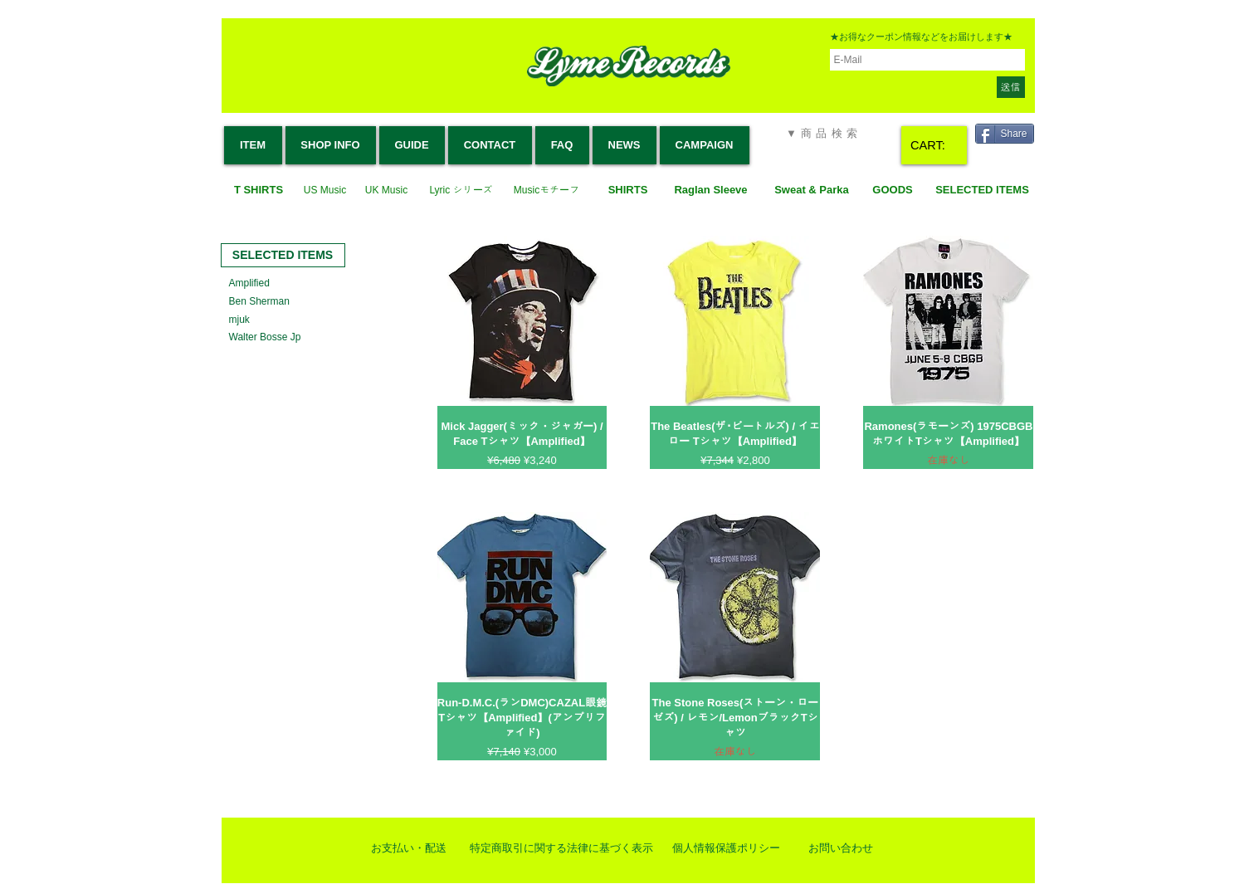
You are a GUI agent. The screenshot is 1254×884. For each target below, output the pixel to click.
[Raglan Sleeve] (711, 190)
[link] (935, 146)
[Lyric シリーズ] (461, 190)
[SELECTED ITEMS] (982, 190)
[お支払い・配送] (409, 848)
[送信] (1011, 87)
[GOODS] (893, 190)
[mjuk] (239, 320)
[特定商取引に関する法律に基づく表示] (561, 848)
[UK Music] (386, 190)
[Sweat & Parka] (812, 190)
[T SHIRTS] (259, 190)
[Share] (1004, 134)
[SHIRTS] (628, 190)
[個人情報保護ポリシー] (726, 848)
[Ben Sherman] (261, 302)
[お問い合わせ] (841, 848)
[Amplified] (252, 283)
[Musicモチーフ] (546, 190)
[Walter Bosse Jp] (266, 337)
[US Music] (325, 190)
